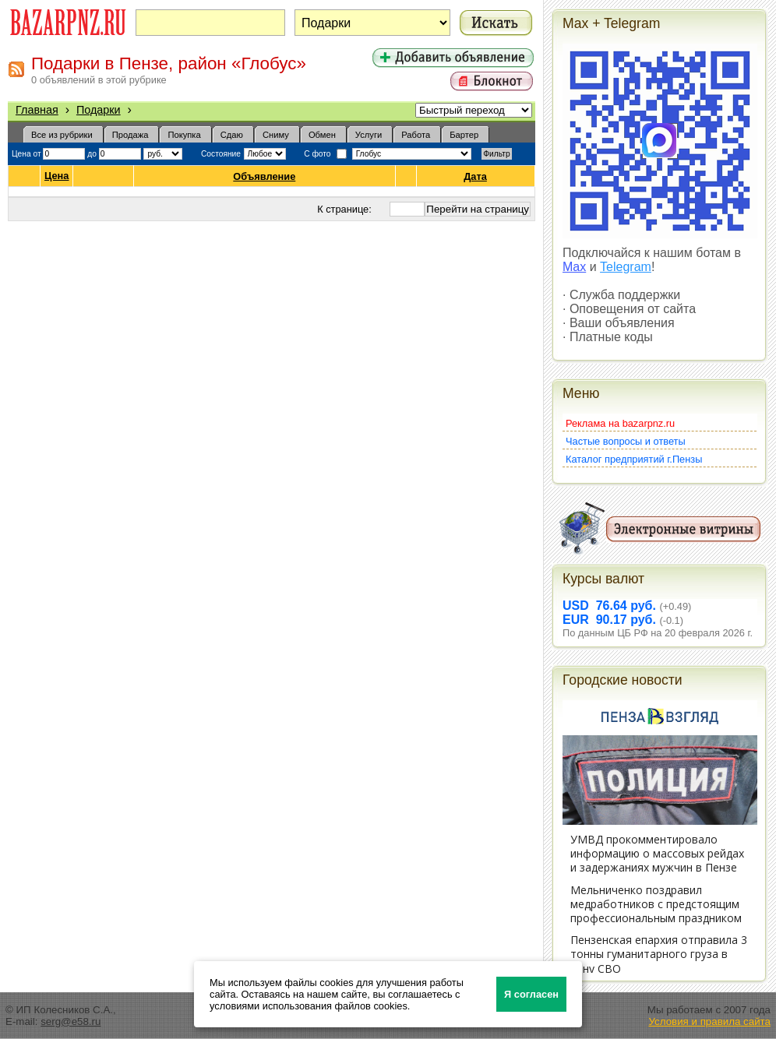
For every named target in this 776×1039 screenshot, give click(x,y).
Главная (37, 110)
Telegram (625, 266)
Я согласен (531, 994)
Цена (56, 176)
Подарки (98, 110)
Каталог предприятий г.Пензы (634, 459)
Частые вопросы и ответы (626, 441)
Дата (476, 176)
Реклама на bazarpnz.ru (620, 423)
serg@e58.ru (71, 1021)
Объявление (264, 176)
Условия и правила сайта (709, 1021)
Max (574, 266)
